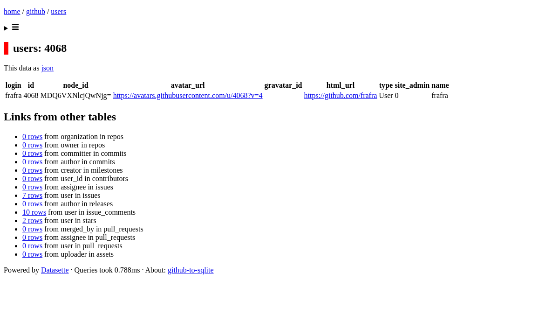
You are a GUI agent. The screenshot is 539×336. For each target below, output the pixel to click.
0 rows (32, 136)
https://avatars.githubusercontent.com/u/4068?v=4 (188, 95)
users (58, 11)
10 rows (34, 212)
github (35, 11)
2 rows (32, 220)
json (47, 68)
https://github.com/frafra (340, 95)
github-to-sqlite (191, 270)
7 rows (32, 195)
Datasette (55, 270)
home (12, 11)
